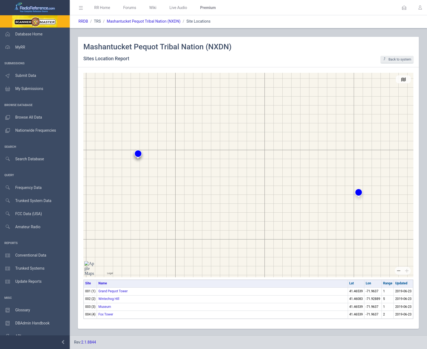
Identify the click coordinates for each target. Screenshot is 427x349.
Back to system (397, 59)
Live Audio (178, 7)
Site (88, 283)
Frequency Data (21, 187)
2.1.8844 (88, 342)
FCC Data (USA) (21, 214)
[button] (404, 7)
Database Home (21, 34)
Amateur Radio (20, 227)
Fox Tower (105, 314)
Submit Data (18, 75)
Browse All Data (21, 117)
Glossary (15, 310)
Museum (104, 307)
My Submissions (21, 88)
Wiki (152, 7)
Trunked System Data (25, 200)
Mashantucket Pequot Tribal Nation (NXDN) (144, 21)
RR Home (102, 7)
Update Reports (21, 281)
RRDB (83, 21)
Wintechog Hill (108, 299)
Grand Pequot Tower (113, 291)
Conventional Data (23, 255)
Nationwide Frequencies (28, 130)
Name (102, 283)
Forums (129, 7)
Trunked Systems (22, 268)
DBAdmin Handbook (25, 323)
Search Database (22, 159)
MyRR (12, 47)
